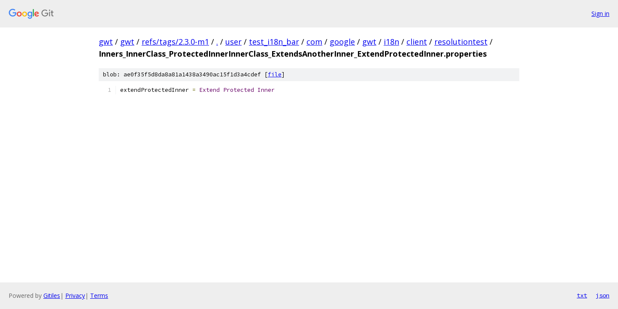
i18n (391, 41)
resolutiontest (461, 41)
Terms (99, 295)
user (233, 41)
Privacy (75, 295)
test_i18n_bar (274, 41)
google (342, 41)
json (602, 295)
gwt (106, 41)
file (275, 74)
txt (582, 295)
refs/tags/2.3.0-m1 (175, 41)
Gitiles (51, 295)
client (416, 41)
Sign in (600, 13)
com (314, 41)
